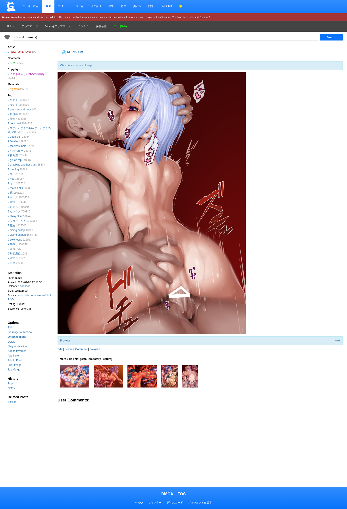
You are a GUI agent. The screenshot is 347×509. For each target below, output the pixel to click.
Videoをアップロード (58, 26)
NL (11, 174)
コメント (63, 6)
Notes (11, 388)
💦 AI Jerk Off (72, 52)
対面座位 (15, 253)
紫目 (12, 202)
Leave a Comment (76, 349)
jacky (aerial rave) (20, 51)
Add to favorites (17, 351)
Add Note (13, 355)
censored (15, 123)
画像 (48, 6)
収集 (111, 6)
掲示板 (137, 6)
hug (12, 178)
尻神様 (14, 114)
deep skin (15, 136)
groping (14, 169)
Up (28, 308)
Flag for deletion (17, 346)
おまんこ (15, 206)
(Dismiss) (205, 17)
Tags (10, 383)
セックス (15, 211)
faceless (15, 141)
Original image (17, 336)
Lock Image (14, 364)
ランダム (83, 26)
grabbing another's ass (23, 164)
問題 (151, 6)
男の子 (14, 100)
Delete (11, 341)
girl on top (16, 160)
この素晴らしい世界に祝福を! (27, 74)
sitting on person (19, 234)
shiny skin (16, 216)
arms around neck (20, 109)
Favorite (95, 349)
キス (12, 183)
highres (14, 89)
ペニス (14, 197)
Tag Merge (14, 369)
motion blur (16, 188)
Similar (12, 401)
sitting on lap (17, 230)
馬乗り (14, 244)
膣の (12, 258)
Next (337, 340)
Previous (65, 340)
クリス (14, 62)
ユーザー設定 (31, 6)
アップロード (30, 26)
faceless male (18, 146)
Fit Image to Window (20, 332)
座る (12, 225)
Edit (10, 327)
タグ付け (96, 6)
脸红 (12, 118)
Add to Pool (14, 360)
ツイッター (155, 502)
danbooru (25, 286)
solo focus (16, 239)
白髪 (12, 262)
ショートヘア (18, 220)
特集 (123, 6)
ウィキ (80, 6)
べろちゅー (16, 150)
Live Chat (166, 6)
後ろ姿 (14, 155)
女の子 (14, 104)
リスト (11, 26)
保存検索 (101, 26)
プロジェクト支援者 (200, 502)
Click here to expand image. (76, 65)
